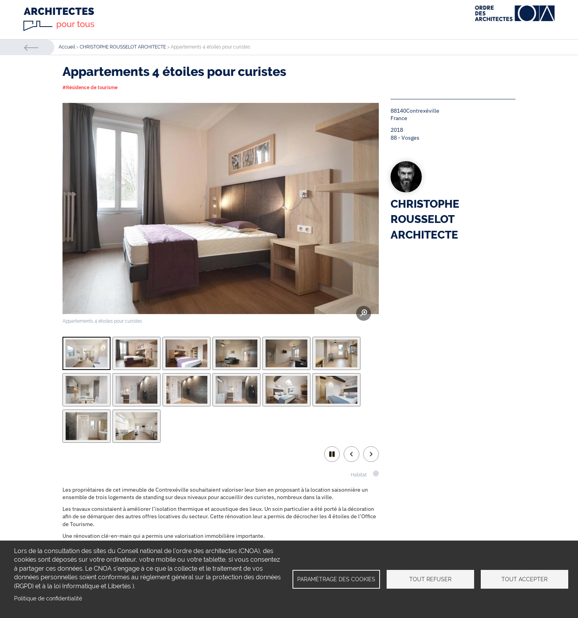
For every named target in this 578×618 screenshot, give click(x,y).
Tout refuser (430, 579)
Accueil (67, 47)
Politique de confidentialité (48, 598)
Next (371, 454)
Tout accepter (524, 579)
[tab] (86, 353)
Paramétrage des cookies (336, 579)
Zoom (363, 313)
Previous (351, 454)
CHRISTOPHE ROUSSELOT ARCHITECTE (123, 47)
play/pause (332, 454)
